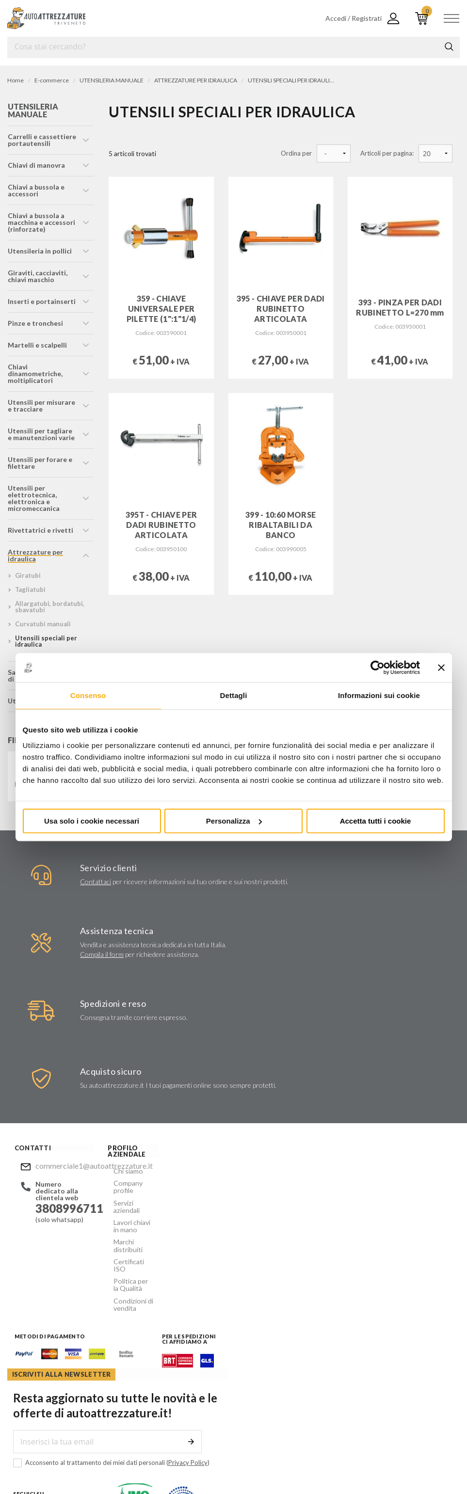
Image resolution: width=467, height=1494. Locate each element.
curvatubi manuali (42, 624)
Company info (207, 1465)
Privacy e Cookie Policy (265, 1465)
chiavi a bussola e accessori (35, 190)
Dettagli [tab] (233, 695)
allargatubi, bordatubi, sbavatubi (49, 607)
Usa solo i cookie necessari (91, 821)
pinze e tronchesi (35, 323)
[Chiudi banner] (441, 667)
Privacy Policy (415, 1239)
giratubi (27, 575)
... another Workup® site (382, 1465)
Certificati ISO (128, 1249)
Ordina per (296, 153)
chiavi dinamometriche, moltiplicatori (34, 373)
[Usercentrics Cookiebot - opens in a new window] (377, 667)
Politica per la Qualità (126, 1263)
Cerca (449, 46)
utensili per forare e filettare (39, 462)
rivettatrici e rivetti (40, 530)
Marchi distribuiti (120, 1233)
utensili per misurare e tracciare (41, 405)
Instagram (266, 1286)
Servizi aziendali (129, 1200)
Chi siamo (120, 1170)
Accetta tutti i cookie (375, 821)
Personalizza (234, 821)
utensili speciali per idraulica (46, 641)
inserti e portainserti (41, 301)
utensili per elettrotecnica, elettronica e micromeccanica (33, 498)
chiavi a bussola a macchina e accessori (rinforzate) (41, 222)
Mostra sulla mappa (279, 1373)
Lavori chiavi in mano (127, 1215)
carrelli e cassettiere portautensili (41, 139)
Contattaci (95, 881)
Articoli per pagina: (387, 153)
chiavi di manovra (35, 165)
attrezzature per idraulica (35, 555)
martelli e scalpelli (36, 345)
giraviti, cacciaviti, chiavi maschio (37, 276)
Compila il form (102, 954)
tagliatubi (30, 589)
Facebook (247, 1286)
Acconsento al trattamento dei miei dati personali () (339, 1240)
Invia (427, 1219)
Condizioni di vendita (125, 1282)
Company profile (120, 1185)
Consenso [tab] (88, 695)
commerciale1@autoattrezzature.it (60, 1165)
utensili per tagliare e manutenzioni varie (42, 434)
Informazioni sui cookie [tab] (379, 695)
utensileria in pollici (39, 251)
